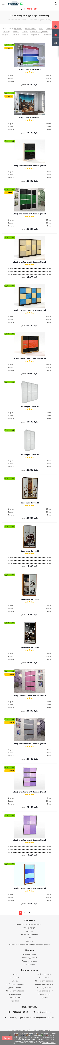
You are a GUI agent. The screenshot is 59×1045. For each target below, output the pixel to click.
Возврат (29, 941)
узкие (41, 29)
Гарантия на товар (29, 961)
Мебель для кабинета (15, 991)
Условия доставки (29, 958)
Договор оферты (29, 928)
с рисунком (18, 29)
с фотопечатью (51, 29)
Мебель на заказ (44, 974)
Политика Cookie (48, 1043)
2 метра (25, 32)
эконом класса (30, 29)
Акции (15, 974)
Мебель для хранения (44, 991)
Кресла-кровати (15, 997)
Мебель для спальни (15, 984)
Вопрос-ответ (29, 964)
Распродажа (15, 977)
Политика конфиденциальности (29, 924)
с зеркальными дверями (39, 32)
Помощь (29, 950)
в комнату (6, 32)
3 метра (16, 32)
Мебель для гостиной (44, 981)
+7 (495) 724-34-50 (30, 9)
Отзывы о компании (29, 934)
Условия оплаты (29, 954)
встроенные (35, 35)
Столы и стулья (44, 994)
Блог (29, 938)
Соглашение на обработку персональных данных (29, 944)
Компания (29, 920)
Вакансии (29, 931)
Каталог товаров (29, 970)
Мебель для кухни (44, 987)
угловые (25, 35)
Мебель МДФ (44, 977)
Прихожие (15, 1001)
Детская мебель (15, 987)
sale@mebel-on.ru (44, 1012)
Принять (7, 1038)
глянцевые (6, 35)
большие (15, 35)
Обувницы (44, 997)
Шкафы (15, 981)
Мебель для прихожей (44, 984)
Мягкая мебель (15, 994)
